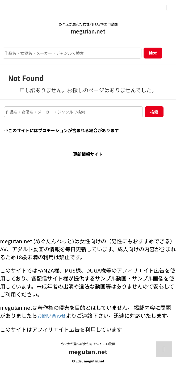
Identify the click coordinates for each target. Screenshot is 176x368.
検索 (153, 53)
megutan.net (88, 31)
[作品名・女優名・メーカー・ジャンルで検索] (72, 53)
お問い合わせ (53, 315)
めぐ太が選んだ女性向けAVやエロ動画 (88, 343)
